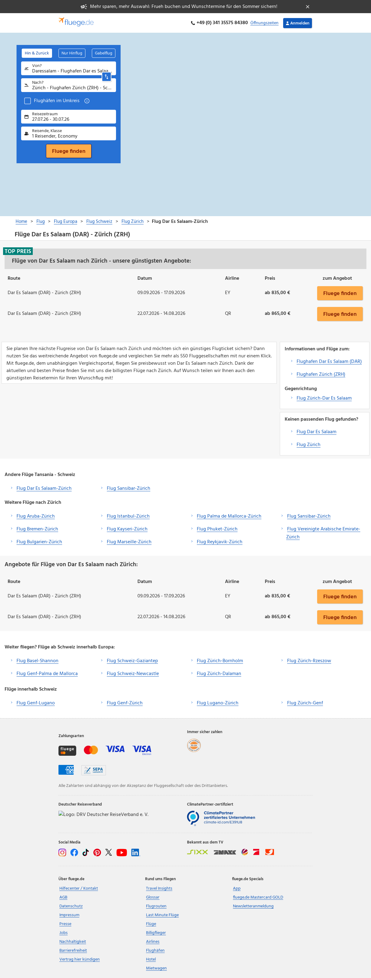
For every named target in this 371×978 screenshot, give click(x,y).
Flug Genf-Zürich (125, 703)
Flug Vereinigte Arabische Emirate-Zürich (323, 533)
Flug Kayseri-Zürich (127, 529)
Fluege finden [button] (340, 293)
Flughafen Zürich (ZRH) (321, 374)
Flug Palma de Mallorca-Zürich (229, 516)
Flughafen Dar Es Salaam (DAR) (329, 362)
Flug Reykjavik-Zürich (219, 542)
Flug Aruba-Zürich (36, 516)
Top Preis (18, 251)
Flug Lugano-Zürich (217, 703)
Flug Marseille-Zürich (129, 542)
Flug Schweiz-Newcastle (133, 674)
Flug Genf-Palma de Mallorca (47, 674)
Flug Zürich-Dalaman (219, 674)
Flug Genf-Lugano (36, 703)
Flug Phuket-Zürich (217, 529)
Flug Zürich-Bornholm (220, 661)
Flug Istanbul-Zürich (128, 516)
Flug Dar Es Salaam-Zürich (44, 489)
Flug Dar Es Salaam (316, 432)
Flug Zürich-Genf (305, 703)
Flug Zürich (308, 445)
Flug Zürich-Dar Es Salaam (324, 398)
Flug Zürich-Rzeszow (309, 661)
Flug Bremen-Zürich (37, 529)
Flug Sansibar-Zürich (128, 489)
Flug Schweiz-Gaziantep (132, 661)
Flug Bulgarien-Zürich (39, 542)
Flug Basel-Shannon (37, 661)
